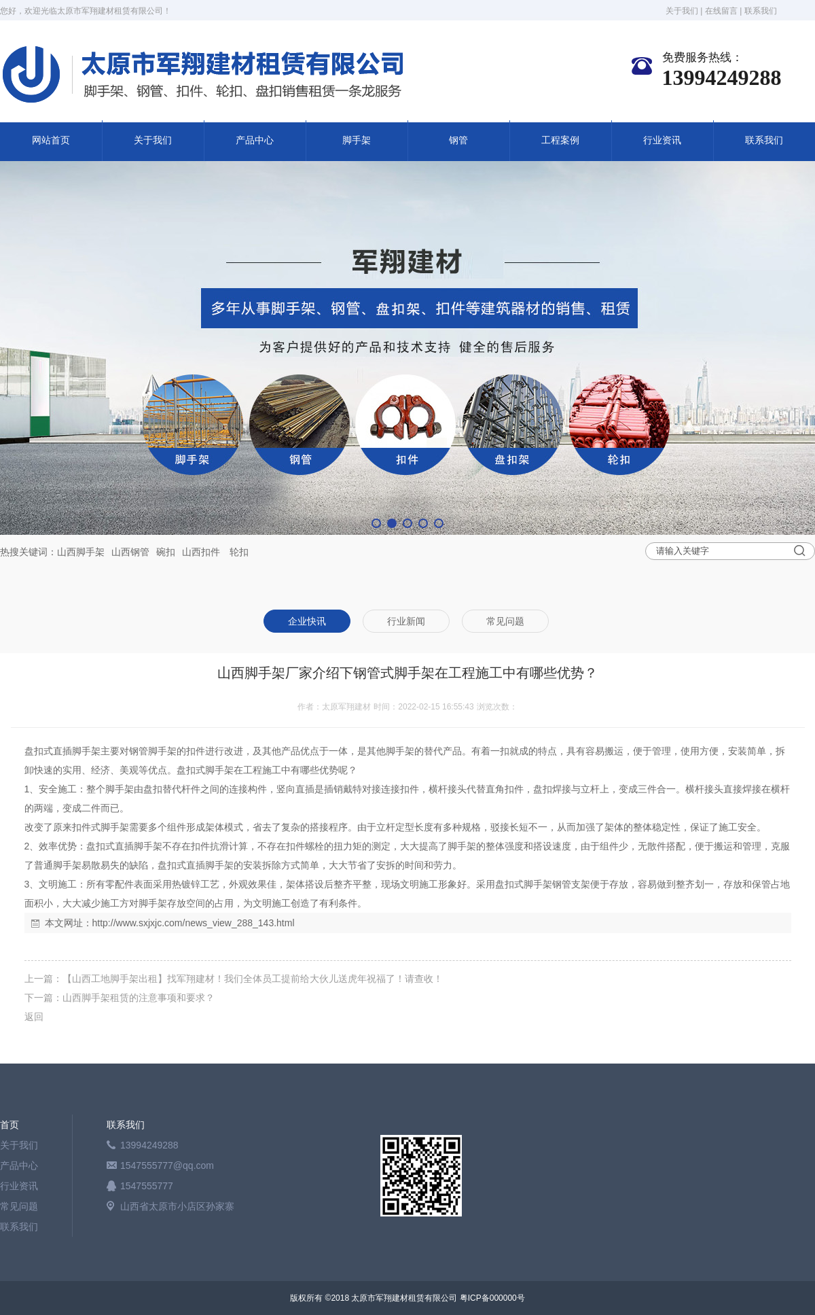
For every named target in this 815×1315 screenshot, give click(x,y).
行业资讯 (662, 140)
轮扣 (239, 551)
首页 (9, 1124)
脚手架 (356, 140)
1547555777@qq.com (167, 1165)
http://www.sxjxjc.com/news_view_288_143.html (193, 922)
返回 (33, 1016)
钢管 (458, 140)
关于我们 (682, 11)
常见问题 (19, 1206)
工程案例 (560, 140)
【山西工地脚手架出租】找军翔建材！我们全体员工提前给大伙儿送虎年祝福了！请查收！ (252, 978)
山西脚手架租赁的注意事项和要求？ (138, 997)
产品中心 (255, 140)
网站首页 (51, 140)
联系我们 (760, 11)
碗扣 (165, 551)
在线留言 (721, 11)
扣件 (210, 551)
